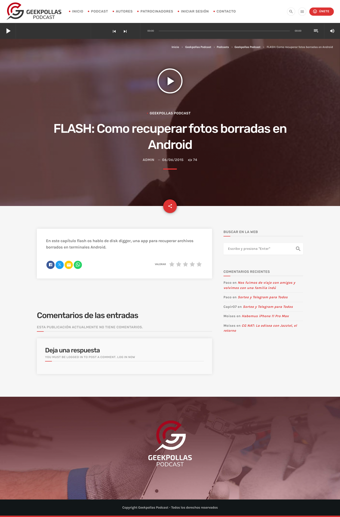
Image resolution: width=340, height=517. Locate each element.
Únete (321, 11)
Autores (124, 11)
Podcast (99, 11)
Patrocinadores (156, 11)
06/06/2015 (172, 160)
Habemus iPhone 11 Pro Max (265, 316)
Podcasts (223, 47)
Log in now (126, 357)
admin (148, 160)
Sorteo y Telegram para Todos (263, 297)
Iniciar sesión (195, 11)
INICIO (77, 11)
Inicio (175, 47)
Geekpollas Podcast (198, 47)
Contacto (226, 11)
